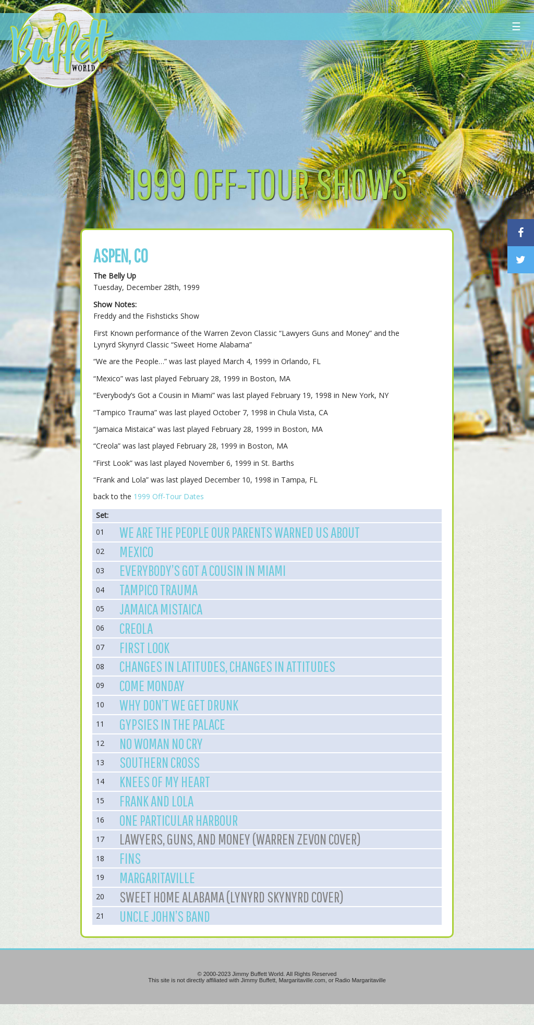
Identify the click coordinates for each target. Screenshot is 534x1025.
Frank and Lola (156, 801)
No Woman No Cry (161, 743)
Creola (136, 628)
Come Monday (152, 685)
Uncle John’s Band (164, 916)
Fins (130, 858)
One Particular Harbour (178, 820)
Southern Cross (159, 762)
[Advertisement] (321, 96)
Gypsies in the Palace (172, 724)
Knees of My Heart (164, 781)
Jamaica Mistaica (160, 609)
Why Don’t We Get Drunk (178, 705)
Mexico (136, 551)
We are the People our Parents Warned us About (239, 532)
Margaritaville (157, 877)
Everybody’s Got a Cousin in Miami (202, 570)
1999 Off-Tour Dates (169, 496)
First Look (144, 647)
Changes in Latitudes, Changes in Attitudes (227, 666)
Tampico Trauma (158, 589)
